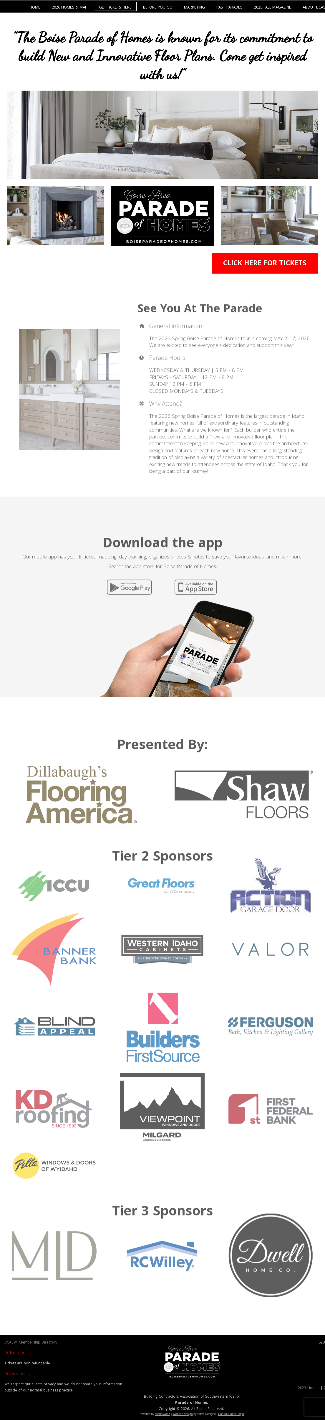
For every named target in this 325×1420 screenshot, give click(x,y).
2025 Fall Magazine (272, 7)
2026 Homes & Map (69, 7)
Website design (183, 1414)
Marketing (194, 7)
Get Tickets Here (115, 7)
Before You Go (158, 7)
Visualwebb (162, 1414)
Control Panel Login (231, 1414)
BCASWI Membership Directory (30, 1343)
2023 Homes (308, 1388)
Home (34, 7)
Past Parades (229, 7)
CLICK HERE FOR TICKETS (264, 264)
